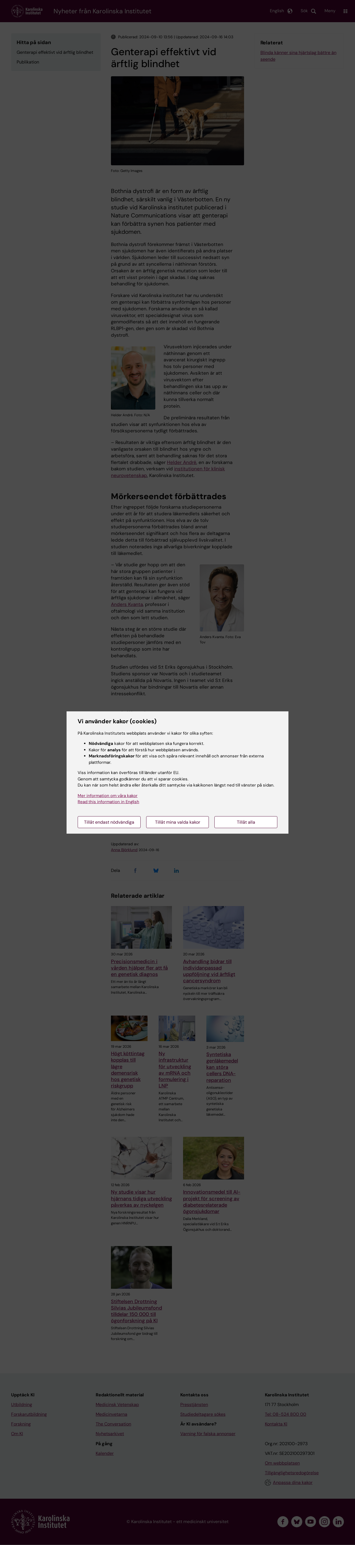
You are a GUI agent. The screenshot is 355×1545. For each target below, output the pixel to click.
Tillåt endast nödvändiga (109, 822)
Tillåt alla (246, 822)
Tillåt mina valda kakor (177, 822)
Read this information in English (108, 802)
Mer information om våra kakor (108, 795)
